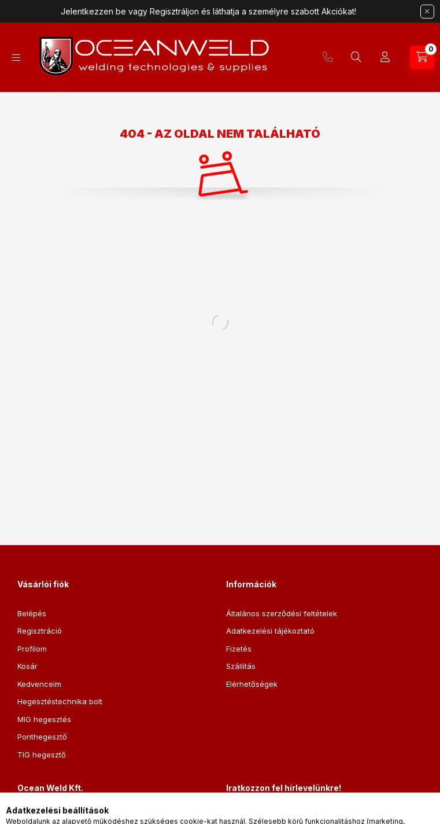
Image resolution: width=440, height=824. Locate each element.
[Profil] (385, 57)
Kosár (27, 666)
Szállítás (241, 666)
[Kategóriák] (16, 57)
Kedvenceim (39, 684)
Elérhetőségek (252, 684)
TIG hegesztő (41, 754)
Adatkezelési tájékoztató (270, 630)
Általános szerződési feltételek (281, 613)
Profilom (32, 648)
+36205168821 (328, 57)
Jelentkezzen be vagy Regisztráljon (130, 11)
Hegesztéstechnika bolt (59, 701)
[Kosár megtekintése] (422, 57)
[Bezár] (427, 12)
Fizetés (239, 648)
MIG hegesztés (44, 719)
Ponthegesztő (42, 736)
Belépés (31, 613)
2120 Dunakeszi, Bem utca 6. (83, 817)
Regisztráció (39, 630)
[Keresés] (356, 57)
